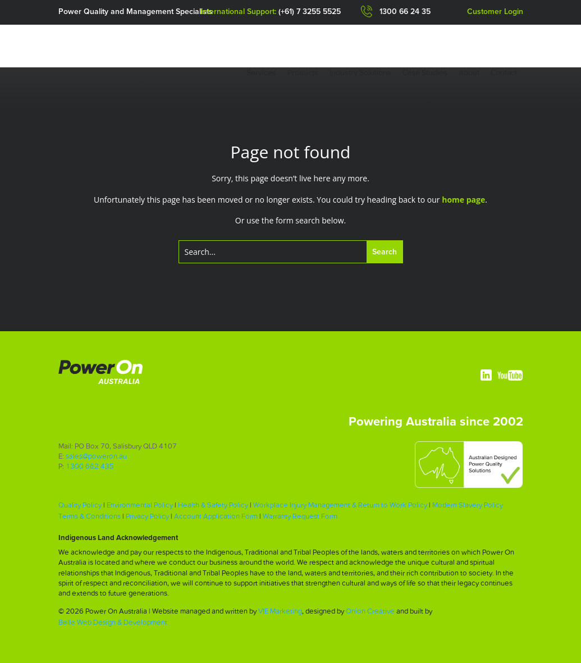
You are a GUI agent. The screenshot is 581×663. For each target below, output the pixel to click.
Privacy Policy (147, 516)
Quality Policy (80, 505)
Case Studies (424, 72)
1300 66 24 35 (405, 12)
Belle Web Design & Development (112, 622)
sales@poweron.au (96, 456)
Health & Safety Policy (213, 505)
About (469, 72)
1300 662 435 (90, 466)
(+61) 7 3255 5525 (309, 12)
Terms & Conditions (89, 516)
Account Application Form (216, 516)
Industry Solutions (360, 72)
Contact (504, 72)
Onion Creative (370, 611)
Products (302, 72)
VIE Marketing (280, 611)
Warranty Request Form (300, 516)
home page (463, 199)
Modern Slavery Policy (467, 505)
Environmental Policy (140, 505)
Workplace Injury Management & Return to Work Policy (340, 505)
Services (261, 72)
